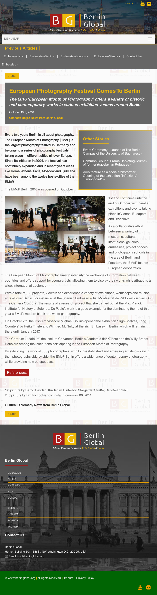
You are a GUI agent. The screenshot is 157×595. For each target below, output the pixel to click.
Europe (12, 498)
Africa (12, 479)
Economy (13, 514)
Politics (13, 521)
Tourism (13, 527)
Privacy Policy (85, 578)
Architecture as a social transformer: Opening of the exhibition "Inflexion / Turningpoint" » (109, 176)
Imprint (68, 578)
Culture (13, 508)
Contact (131, 4)
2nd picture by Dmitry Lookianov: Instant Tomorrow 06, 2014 (48, 395)
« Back (11, 76)
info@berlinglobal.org (30, 556)
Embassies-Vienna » (107, 56)
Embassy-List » (13, 56)
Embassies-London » (74, 56)
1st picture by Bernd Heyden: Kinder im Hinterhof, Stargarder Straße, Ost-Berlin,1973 (66, 390)
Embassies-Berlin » (42, 56)
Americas (14, 485)
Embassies (14, 473)
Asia (10, 492)
